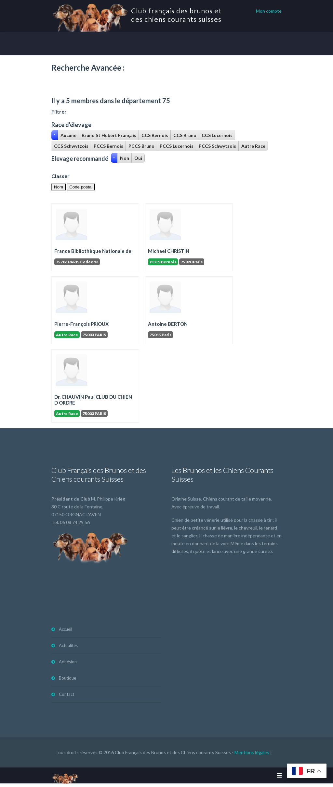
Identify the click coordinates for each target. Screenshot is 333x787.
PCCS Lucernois (176, 146)
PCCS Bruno (141, 146)
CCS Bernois (154, 135)
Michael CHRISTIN (168, 251)
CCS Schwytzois (71, 146)
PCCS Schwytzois (217, 146)
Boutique (67, 678)
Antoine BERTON (168, 324)
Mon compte (269, 11)
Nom (58, 187)
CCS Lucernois (217, 135)
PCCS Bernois (108, 146)
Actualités (68, 645)
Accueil (65, 629)
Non (124, 158)
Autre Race (253, 146)
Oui (138, 158)
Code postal (80, 187)
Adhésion (68, 661)
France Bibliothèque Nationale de (92, 251)
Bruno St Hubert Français (109, 135)
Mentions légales (251, 752)
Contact (66, 694)
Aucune (68, 135)
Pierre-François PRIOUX (81, 324)
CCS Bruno (184, 135)
